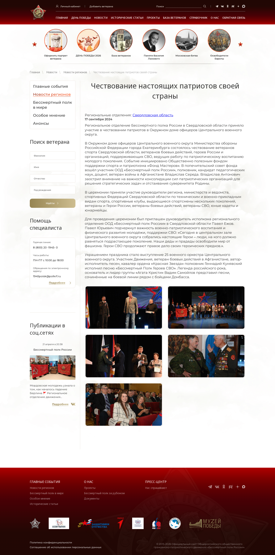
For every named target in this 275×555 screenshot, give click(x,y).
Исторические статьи (127, 17)
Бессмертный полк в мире (47, 493)
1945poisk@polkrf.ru (47, 276)
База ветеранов (174, 17)
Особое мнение (40, 498)
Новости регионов (75, 72)
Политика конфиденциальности (51, 542)
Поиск (160, 6)
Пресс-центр (156, 482)
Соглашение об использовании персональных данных (65, 547)
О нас (88, 482)
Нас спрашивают (156, 488)
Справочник (198, 17)
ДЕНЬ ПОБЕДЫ (81, 17)
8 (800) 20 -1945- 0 (45, 247)
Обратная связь (233, 17)
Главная (62, 17)
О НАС (215, 17)
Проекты (153, 17)
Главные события (45, 482)
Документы (91, 498)
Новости (101, 17)
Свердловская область (153, 115)
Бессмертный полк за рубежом (104, 493)
